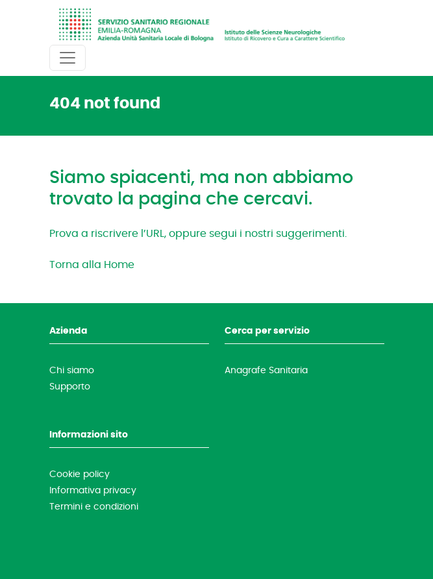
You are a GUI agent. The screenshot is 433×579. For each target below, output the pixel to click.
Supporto (69, 386)
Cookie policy (79, 473)
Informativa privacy (92, 490)
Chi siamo (71, 370)
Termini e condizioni (93, 506)
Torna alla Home (91, 264)
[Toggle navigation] (67, 58)
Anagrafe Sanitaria (266, 370)
